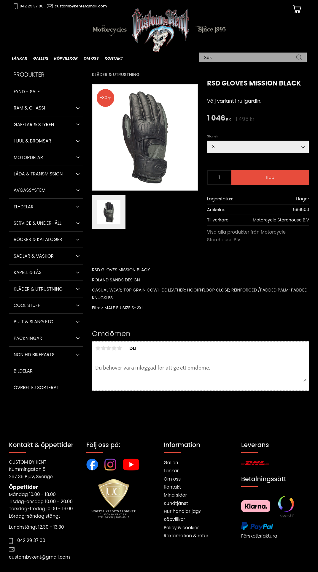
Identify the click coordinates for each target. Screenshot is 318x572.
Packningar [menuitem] (28, 338)
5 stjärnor (119, 348)
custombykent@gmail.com (81, 6)
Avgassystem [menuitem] (29, 190)
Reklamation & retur (186, 536)
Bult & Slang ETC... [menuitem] (35, 322)
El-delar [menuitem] (24, 207)
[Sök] (299, 58)
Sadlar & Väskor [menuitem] (34, 256)
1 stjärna (98, 348)
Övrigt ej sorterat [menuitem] (36, 387)
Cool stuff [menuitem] (27, 305)
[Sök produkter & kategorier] (250, 58)
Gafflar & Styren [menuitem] (34, 124)
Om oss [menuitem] (91, 58)
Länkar (171, 471)
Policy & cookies (182, 528)
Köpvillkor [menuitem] (66, 58)
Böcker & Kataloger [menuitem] (38, 239)
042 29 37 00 (32, 6)
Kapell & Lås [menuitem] (28, 272)
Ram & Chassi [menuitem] (29, 108)
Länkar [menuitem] (19, 58)
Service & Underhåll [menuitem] (37, 223)
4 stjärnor (114, 348)
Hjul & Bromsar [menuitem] (32, 141)
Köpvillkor (174, 519)
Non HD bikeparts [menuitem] (34, 354)
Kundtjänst (176, 503)
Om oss (172, 479)
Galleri (171, 462)
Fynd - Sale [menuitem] (27, 91)
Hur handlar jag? (182, 511)
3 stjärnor (108, 348)
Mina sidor (175, 495)
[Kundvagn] (296, 9)
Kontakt (172, 487)
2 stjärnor (103, 348)
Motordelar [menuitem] (28, 157)
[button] (78, 108)
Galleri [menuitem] (40, 58)
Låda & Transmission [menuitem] (38, 174)
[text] (219, 118)
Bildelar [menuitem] (23, 371)
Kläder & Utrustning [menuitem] (38, 289)
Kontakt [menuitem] (114, 58)
